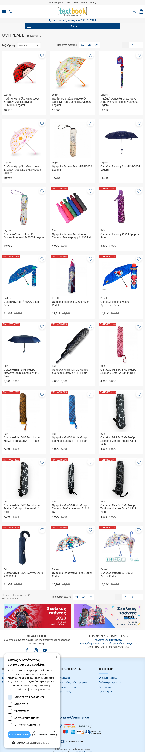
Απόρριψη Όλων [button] (44, 734)
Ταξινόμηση (8, 45)
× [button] (56, 657)
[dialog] (32, 700)
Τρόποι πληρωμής (60, 677)
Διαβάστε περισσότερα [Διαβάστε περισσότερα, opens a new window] (37, 689)
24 (82, 45)
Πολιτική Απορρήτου (110, 682)
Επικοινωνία (105, 687)
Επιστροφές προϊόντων (63, 687)
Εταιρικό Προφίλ (108, 677)
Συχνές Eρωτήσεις (60, 691)
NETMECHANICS (84, 739)
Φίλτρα (52, 26)
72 (96, 45)
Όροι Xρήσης (106, 691)
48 (89, 45)
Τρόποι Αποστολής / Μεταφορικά (68, 682)
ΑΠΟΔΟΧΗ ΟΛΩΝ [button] (19, 734)
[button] (42, 55)
